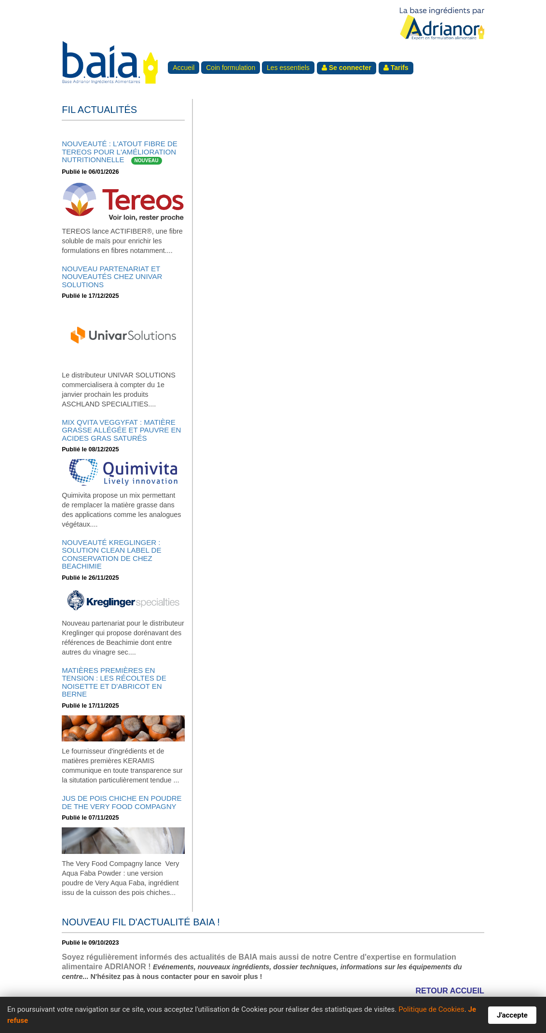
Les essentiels (288, 67)
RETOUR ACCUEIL (450, 991)
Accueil (183, 67)
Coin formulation (230, 67)
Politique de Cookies (431, 1009)
